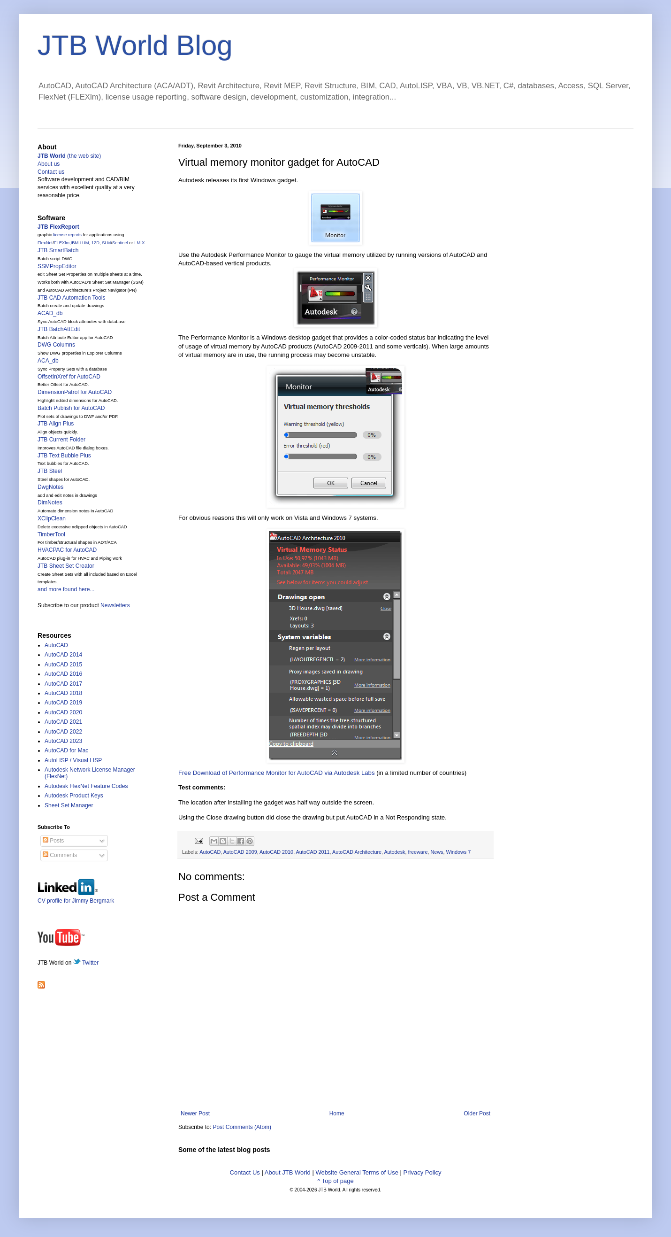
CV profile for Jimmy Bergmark (76, 897)
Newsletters (115, 605)
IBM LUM (80, 242)
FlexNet (45, 242)
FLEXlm (61, 242)
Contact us (51, 172)
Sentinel (120, 242)
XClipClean (52, 518)
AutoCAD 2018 (63, 693)
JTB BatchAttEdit (59, 329)
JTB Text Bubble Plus (64, 455)
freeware (417, 852)
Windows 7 (458, 852)
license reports (67, 234)
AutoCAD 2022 (63, 731)
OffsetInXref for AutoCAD (69, 376)
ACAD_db (50, 313)
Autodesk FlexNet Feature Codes (86, 786)
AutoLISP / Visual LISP (73, 760)
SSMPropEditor (57, 266)
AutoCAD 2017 (63, 683)
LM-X (139, 242)
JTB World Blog (135, 45)
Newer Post (195, 1113)
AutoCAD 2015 (63, 664)
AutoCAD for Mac (66, 750)
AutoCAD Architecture (356, 852)
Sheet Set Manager (69, 805)
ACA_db (48, 360)
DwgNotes (50, 487)
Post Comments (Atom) (242, 1127)
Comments (60, 855)
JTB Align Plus (56, 423)
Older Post (477, 1113)
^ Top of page (335, 1180)
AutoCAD (210, 852)
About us (49, 164)
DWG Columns (56, 344)
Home (336, 1113)
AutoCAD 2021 (63, 722)
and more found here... (66, 589)
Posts (53, 840)
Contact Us (245, 1172)
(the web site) (69, 156)
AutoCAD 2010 (276, 852)
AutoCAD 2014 (63, 654)
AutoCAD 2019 (63, 702)
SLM (106, 242)
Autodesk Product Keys (74, 795)
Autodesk (394, 852)
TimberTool (51, 534)
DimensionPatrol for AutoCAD (75, 392)
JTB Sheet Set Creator (66, 566)
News (436, 852)
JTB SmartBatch (58, 250)
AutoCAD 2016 (63, 674)
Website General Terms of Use (356, 1172)
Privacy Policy (423, 1172)
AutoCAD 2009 (240, 852)
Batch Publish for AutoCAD (71, 408)
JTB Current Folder (61, 439)
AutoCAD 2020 (63, 712)
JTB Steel (50, 471)
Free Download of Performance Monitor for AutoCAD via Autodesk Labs (276, 772)
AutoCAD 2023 (63, 741)
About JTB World (288, 1172)
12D (95, 242)
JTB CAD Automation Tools (72, 297)
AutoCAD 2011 (313, 852)
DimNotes (50, 502)
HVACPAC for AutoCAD (67, 550)
